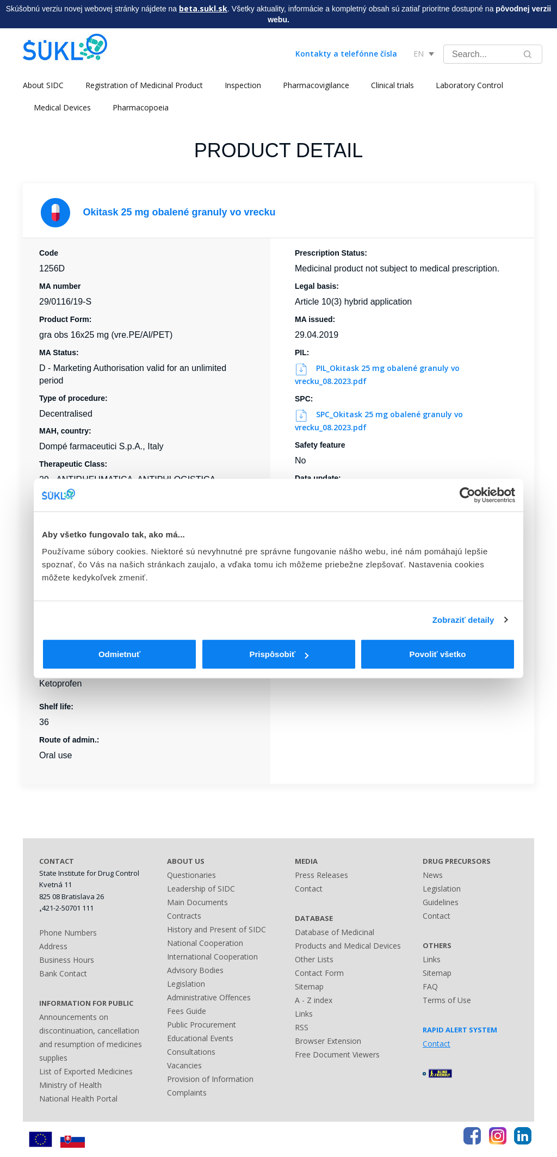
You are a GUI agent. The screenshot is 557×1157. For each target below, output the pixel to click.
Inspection (243, 85)
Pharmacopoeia (141, 107)
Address (53, 946)
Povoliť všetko (438, 654)
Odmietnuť (119, 654)
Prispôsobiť (278, 654)
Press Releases (321, 875)
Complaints (187, 1092)
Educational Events (200, 1038)
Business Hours (66, 960)
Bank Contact (63, 973)
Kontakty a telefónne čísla (346, 53)
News (433, 875)
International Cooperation (212, 956)
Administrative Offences (209, 997)
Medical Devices (62, 107)
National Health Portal (78, 1098)
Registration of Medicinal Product (144, 85)
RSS (301, 1027)
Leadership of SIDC (201, 888)
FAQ (430, 986)
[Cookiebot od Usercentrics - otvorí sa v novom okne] (467, 495)
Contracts (184, 916)
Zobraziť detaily (463, 619)
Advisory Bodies (195, 970)
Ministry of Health (70, 1085)
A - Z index (313, 1000)
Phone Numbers (68, 932)
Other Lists (314, 959)
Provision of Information (210, 1079)
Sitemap (309, 986)
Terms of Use (447, 1000)
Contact (309, 888)
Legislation (186, 984)
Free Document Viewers (337, 1054)
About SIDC (43, 85)
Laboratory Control (469, 85)
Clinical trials (392, 85)
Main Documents (197, 902)
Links (304, 1013)
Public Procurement (201, 1024)
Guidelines (441, 902)
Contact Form (319, 973)
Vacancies (184, 1065)
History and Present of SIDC (216, 929)
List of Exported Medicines (86, 1071)
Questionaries (191, 875)
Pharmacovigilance (316, 85)
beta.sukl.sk (203, 8)
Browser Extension (328, 1041)
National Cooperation (205, 943)
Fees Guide (186, 1011)
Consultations (191, 1052)
